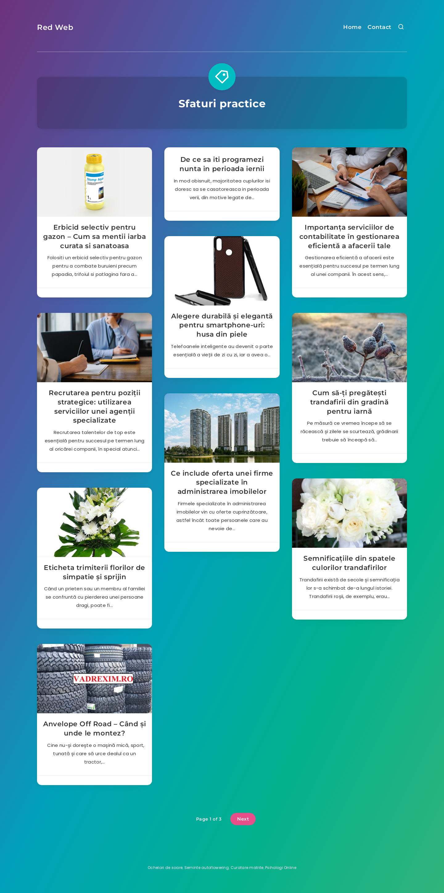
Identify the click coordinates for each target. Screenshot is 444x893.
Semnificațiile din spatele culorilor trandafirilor (349, 563)
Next (243, 819)
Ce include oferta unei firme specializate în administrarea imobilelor (222, 482)
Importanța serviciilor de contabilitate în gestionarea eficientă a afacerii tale (349, 236)
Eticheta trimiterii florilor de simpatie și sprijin (94, 572)
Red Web (55, 27)
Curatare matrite (247, 867)
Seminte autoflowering (206, 867)
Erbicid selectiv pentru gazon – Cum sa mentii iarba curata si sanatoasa (94, 236)
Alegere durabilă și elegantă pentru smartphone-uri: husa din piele (222, 325)
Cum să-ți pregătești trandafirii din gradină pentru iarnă (349, 402)
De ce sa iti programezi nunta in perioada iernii (221, 164)
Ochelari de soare (165, 867)
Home (352, 27)
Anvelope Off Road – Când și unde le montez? (94, 728)
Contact (380, 27)
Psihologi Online (280, 867)
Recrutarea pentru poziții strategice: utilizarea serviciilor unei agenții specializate (94, 406)
